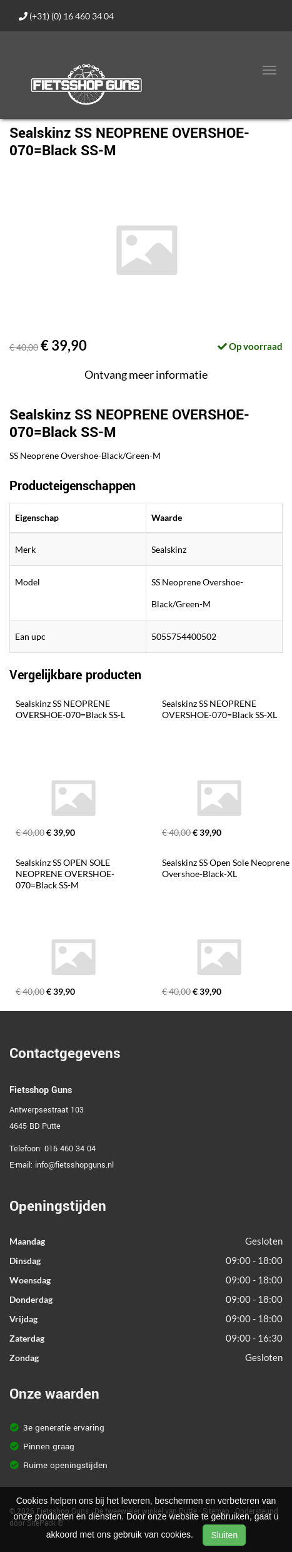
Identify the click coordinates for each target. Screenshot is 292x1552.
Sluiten (224, 1535)
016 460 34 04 (70, 1148)
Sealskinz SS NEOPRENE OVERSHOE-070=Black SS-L (70, 709)
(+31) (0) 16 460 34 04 (66, 16)
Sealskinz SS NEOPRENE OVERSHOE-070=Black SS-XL (219, 709)
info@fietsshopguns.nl (74, 1165)
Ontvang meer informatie (146, 374)
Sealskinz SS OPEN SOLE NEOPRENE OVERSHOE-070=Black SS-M (65, 873)
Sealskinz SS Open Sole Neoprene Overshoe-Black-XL (226, 868)
